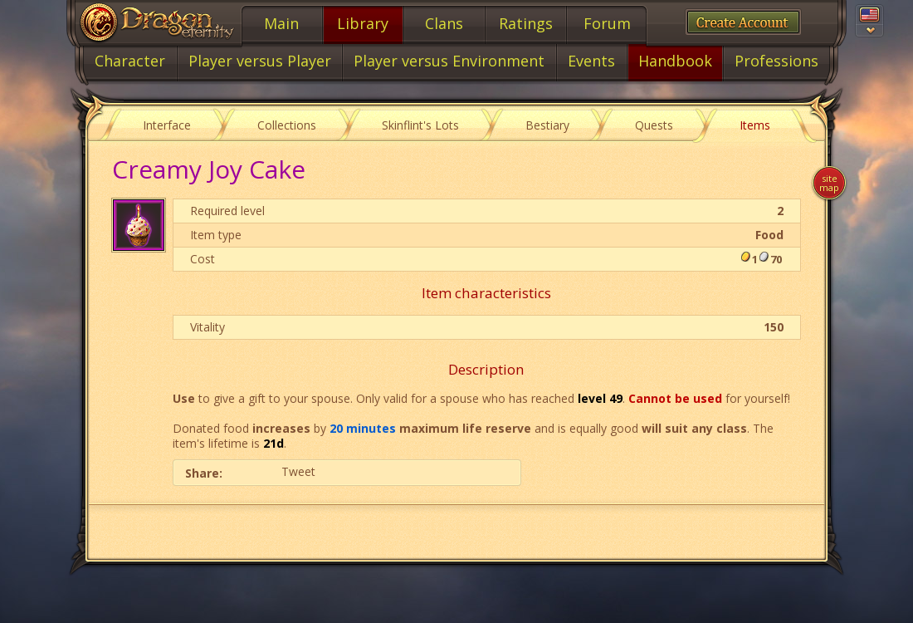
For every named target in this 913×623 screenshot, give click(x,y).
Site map (829, 183)
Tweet (298, 471)
